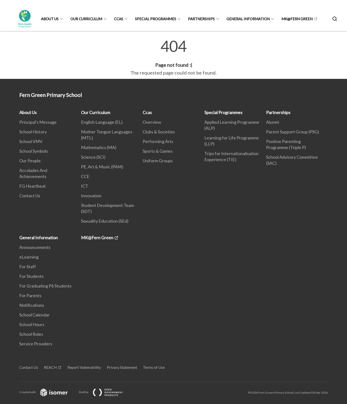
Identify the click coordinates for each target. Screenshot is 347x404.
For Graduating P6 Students (45, 285)
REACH (50, 367)
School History (33, 131)
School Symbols (33, 151)
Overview (152, 122)
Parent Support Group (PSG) (292, 131)
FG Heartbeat (32, 186)
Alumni (272, 122)
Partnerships (201, 19)
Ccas (118, 19)
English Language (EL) (102, 122)
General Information (248, 19)
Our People (30, 160)
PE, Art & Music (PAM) (102, 166)
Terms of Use (154, 367)
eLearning (29, 257)
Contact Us (29, 195)
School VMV (30, 141)
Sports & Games (158, 151)
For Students (31, 276)
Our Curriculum (86, 19)
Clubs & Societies (159, 131)
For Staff (27, 266)
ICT (84, 186)
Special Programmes (155, 19)
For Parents (30, 295)
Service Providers (35, 343)
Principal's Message (38, 122)
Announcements (35, 247)
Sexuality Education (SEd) (104, 221)
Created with (47, 392)
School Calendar (34, 314)
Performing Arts (158, 141)
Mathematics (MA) (98, 147)
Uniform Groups (158, 160)
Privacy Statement (122, 367)
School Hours (31, 324)
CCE (85, 176)
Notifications (31, 305)
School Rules (31, 334)
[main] (173, 57)
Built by (105, 392)
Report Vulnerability (84, 367)
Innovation (91, 195)
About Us (50, 19)
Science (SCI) (93, 157)
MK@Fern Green (297, 19)
